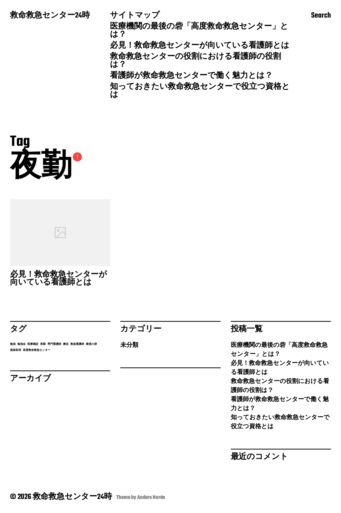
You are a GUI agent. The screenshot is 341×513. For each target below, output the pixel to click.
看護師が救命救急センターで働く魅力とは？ (191, 76)
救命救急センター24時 (50, 16)
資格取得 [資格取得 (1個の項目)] (15, 350)
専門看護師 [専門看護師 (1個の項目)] (54, 344)
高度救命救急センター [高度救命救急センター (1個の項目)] (36, 350)
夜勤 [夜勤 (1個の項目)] (43, 344)
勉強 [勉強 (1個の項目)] (13, 344)
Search (321, 16)
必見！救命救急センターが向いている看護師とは (199, 46)
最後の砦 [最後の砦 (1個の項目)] (91, 344)
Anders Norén (151, 497)
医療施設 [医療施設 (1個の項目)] (32, 344)
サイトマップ (135, 16)
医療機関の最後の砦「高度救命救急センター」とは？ (199, 31)
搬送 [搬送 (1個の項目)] (66, 344)
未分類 (129, 345)
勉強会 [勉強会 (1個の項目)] (21, 344)
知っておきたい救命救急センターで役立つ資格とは (200, 91)
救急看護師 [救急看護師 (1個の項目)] (77, 344)
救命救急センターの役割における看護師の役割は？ (195, 61)
